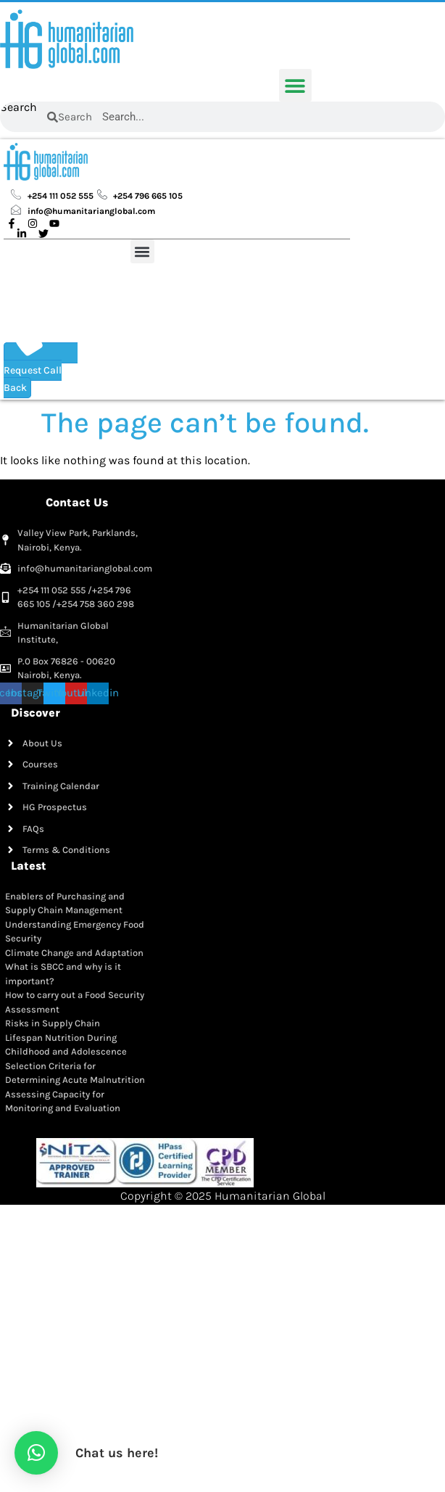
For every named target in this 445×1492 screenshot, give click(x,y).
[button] (295, 85)
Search (18, 108)
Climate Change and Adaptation (74, 952)
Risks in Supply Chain (52, 1023)
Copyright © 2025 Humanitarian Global (222, 1196)
